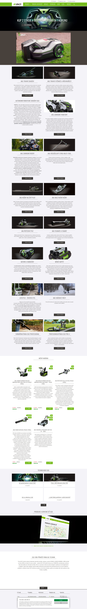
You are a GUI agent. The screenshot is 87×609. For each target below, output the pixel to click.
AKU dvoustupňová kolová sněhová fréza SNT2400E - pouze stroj (43, 382)
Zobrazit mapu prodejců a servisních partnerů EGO (43, 546)
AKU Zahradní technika (32, 596)
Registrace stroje (62, 1)
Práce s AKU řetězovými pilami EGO (59, 483)
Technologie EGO (43, 470)
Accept (61, 600)
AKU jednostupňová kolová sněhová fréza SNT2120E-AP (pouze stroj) (22, 382)
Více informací (27, 25)
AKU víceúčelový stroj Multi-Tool (59, 154)
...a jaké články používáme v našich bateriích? (59, 497)
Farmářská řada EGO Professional (27, 334)
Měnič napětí (59, 262)
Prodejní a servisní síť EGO (43, 512)
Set (61, 602)
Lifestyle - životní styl (27, 298)
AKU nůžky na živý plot (27, 198)
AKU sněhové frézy (59, 298)
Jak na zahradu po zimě (27, 497)
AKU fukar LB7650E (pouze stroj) (22, 430)
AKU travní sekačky (27, 81)
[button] (63, 4)
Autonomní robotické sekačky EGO (27, 101)
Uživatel (54, 1)
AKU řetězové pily (27, 231)
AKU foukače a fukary (59, 231)
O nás (18, 596)
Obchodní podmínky (42, 596)
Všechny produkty (28, 95)
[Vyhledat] (74, 4)
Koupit (29, 408)
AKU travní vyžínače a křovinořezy (59, 81)
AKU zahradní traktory (59, 115)
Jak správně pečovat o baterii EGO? (27, 483)
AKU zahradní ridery (27, 154)
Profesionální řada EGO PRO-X (59, 334)
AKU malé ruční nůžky (59, 198)
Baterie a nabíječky (27, 262)
